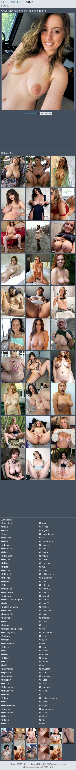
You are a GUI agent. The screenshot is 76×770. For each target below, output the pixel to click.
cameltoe (7, 592)
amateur (6, 523)
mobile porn (46, 541)
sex (42, 643)
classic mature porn (11, 600)
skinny (43, 662)
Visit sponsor (46, 113)
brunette (6, 589)
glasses (6, 672)
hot (4, 702)
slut (42, 665)
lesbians (44, 527)
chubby (6, 596)
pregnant (44, 618)
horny (5, 698)
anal (4, 527)
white (43, 716)
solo (42, 672)
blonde (6, 570)
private (43, 621)
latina (5, 723)
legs (42, 523)
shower (44, 654)
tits (42, 694)
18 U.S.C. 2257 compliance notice (52, 764)
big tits (5, 559)
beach (5, 545)
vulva (43, 713)
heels (5, 694)
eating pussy (8, 632)
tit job (43, 691)
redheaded (45, 632)
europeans (7, 643)
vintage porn (46, 709)
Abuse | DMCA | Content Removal (24, 764)
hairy (5, 683)
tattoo (43, 680)
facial (5, 647)
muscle (43, 552)
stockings (45, 676)
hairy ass (7, 687)
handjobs (7, 691)
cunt (4, 621)
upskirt (43, 702)
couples (6, 611)
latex (5, 720)
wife (42, 720)
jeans (5, 716)
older (42, 581)
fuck (4, 662)
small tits (44, 669)
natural (43, 556)
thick (42, 683)
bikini (5, 563)
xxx (42, 723)
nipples (43, 559)
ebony (5, 636)
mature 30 (45, 589)
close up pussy (9, 607)
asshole (6, 538)
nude (42, 567)
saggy (43, 636)
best (4, 552)
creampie (7, 614)
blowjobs (6, 574)
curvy (5, 625)
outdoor (44, 585)
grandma (7, 676)
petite (43, 614)
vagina (43, 705)
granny (6, 680)
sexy (42, 647)
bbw (4, 541)
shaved (44, 651)
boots (5, 581)
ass (4, 534)
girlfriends (7, 669)
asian (5, 530)
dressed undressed (11, 629)
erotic (5, 640)
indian (5, 709)
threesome (45, 687)
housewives (8, 705)
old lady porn (46, 574)
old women (45, 578)
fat (4, 651)
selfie (43, 640)
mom (42, 549)
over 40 (44, 592)
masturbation (46, 534)
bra (4, 585)
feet (4, 654)
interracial (7, 713)
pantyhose (45, 611)
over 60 (44, 600)
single (43, 658)
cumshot (6, 618)
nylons (43, 570)
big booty (7, 556)
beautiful (6, 549)
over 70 (44, 603)
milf (42, 538)
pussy (43, 625)
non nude (45, 563)
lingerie (44, 530)
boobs (5, 578)
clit (4, 603)
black (5, 567)
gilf (4, 665)
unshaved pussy (48, 698)
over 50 (44, 596)
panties (44, 607)
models (44, 545)
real (42, 629)
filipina (5, 658)
